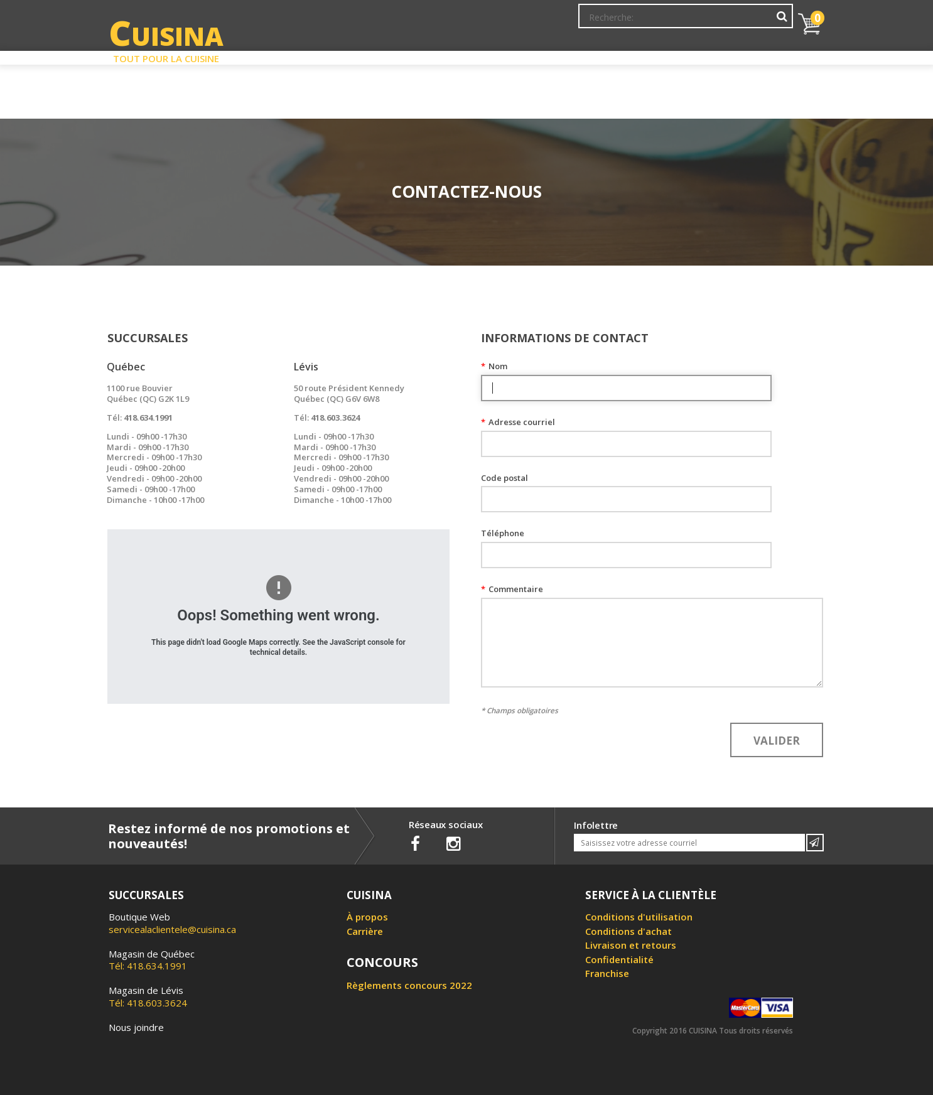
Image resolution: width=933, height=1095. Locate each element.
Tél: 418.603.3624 (148, 996)
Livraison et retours (630, 945)
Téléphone (502, 533)
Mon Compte (603, 22)
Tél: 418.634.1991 (152, 960)
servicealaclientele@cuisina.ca (172, 929)
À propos (367, 916)
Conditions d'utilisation (639, 916)
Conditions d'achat (628, 931)
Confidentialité (619, 959)
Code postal (504, 478)
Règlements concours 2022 (409, 985)
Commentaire (512, 589)
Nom (494, 366)
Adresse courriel (518, 422)
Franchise (607, 973)
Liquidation (466, 55)
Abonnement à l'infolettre (512, 22)
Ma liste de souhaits (682, 22)
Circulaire (556, 55)
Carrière (365, 931)
